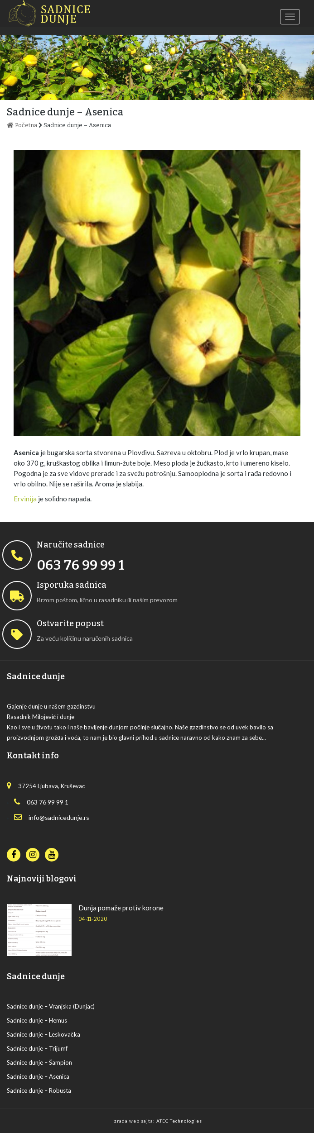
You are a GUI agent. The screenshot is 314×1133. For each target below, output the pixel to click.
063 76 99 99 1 (41, 802)
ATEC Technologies (179, 1120)
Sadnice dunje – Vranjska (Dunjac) (51, 1006)
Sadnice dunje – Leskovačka (43, 1034)
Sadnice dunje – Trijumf (37, 1048)
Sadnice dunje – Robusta (39, 1090)
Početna (22, 125)
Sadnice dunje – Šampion (39, 1062)
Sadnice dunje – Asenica (38, 1076)
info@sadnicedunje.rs (51, 817)
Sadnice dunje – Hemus (37, 1020)
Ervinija (25, 499)
